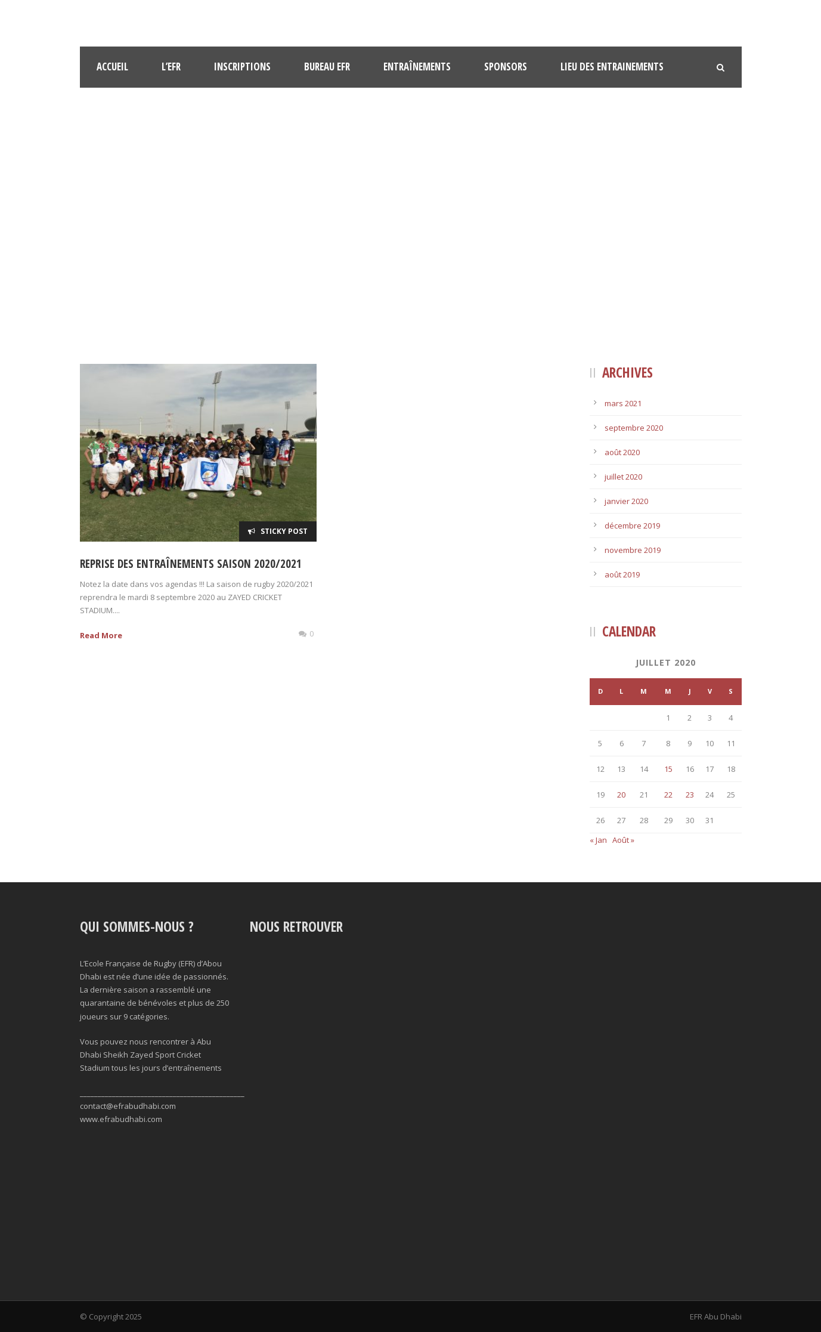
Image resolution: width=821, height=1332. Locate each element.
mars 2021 (623, 403)
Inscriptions (242, 66)
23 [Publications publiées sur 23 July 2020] (690, 794)
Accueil (112, 66)
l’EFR (171, 66)
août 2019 (622, 574)
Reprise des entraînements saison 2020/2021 (191, 563)
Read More (101, 635)
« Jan (598, 840)
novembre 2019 (633, 550)
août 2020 (622, 452)
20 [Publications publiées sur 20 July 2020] (621, 794)
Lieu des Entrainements (612, 66)
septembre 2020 (634, 427)
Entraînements (417, 66)
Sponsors (505, 66)
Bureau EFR (327, 66)
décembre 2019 (632, 525)
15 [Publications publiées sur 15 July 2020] (668, 769)
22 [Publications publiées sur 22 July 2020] (668, 794)
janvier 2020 (626, 501)
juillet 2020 (623, 476)
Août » (623, 840)
